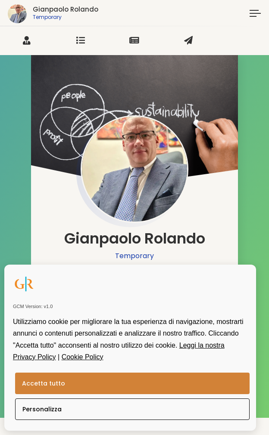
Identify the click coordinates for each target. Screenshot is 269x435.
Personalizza (42, 409)
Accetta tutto (43, 383)
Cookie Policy (82, 357)
